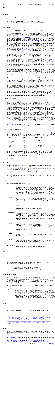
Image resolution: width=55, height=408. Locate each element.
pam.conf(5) (39, 372)
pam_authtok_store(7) (13, 375)
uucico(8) (51, 92)
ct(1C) (16, 94)
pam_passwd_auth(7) (37, 375)
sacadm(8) (28, 42)
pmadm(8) (28, 47)
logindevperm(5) (21, 54)
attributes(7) (11, 373)
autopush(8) (27, 58)
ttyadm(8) (38, 47)
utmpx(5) (49, 69)
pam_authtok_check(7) (31, 373)
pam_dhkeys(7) (26, 375)
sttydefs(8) (22, 57)
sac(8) (21, 41)
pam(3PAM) (18, 194)
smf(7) (51, 155)
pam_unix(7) (13, 396)
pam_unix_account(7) (13, 376)
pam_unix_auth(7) (26, 376)
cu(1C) (9, 94)
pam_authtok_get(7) (45, 373)
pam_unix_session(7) (39, 376)
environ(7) (32, 327)
